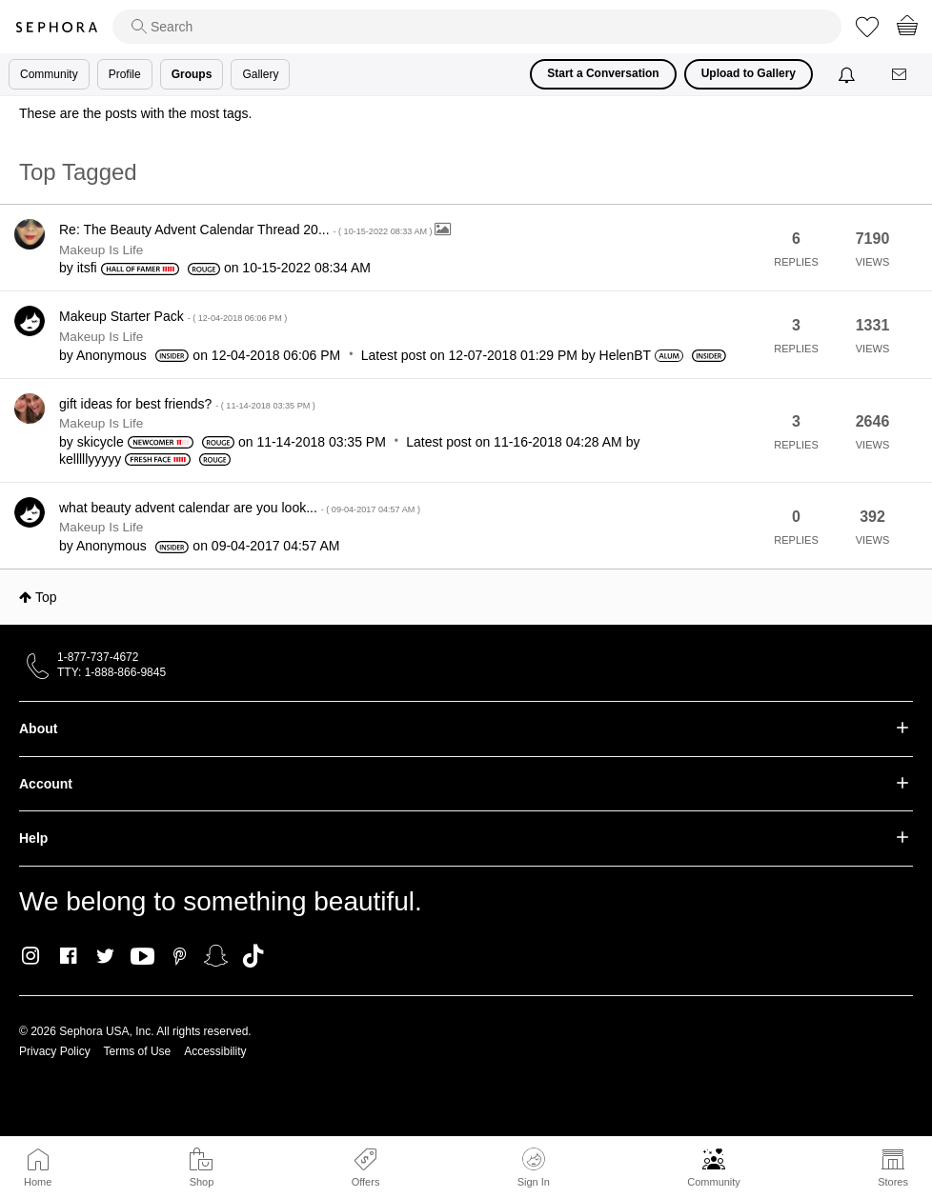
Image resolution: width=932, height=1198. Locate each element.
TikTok (253, 956)
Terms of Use (138, 1051)
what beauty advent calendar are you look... (239, 507)
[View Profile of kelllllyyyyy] (90, 459)
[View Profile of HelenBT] (625, 355)
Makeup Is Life (101, 250)
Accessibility (215, 1051)
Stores (893, 1182)
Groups (192, 74)
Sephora (56, 27)
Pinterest (180, 956)
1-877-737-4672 (97, 657)
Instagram (31, 956)
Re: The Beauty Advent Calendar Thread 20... (247, 229)
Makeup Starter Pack (173, 316)
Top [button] (46, 597)
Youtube (142, 957)
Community (713, 1182)
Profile (125, 74)
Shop (202, 1182)
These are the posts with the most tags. (135, 113)
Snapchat (216, 956)
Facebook (68, 956)
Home (37, 1182)
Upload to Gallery (748, 73)
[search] (476, 27)
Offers (366, 1182)
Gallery (260, 74)
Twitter (105, 956)
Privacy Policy (55, 1051)
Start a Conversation (602, 73)
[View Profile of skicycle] (100, 441)
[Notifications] (848, 74)
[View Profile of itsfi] (87, 267)
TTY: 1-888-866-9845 (111, 672)
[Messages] (900, 75)
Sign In (533, 1168)
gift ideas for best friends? (187, 403)
